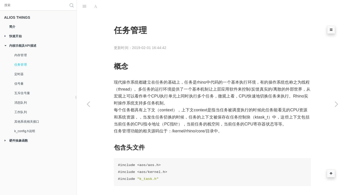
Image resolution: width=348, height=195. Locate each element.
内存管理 (20, 55)
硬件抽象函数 (15, 140)
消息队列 (20, 102)
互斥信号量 (22, 93)
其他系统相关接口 (26, 121)
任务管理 (20, 64)
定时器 (19, 74)
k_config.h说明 (24, 131)
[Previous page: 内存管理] (88, 104)
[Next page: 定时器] (336, 104)
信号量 (19, 83)
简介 (12, 26)
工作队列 (20, 112)
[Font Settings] (95, 6)
